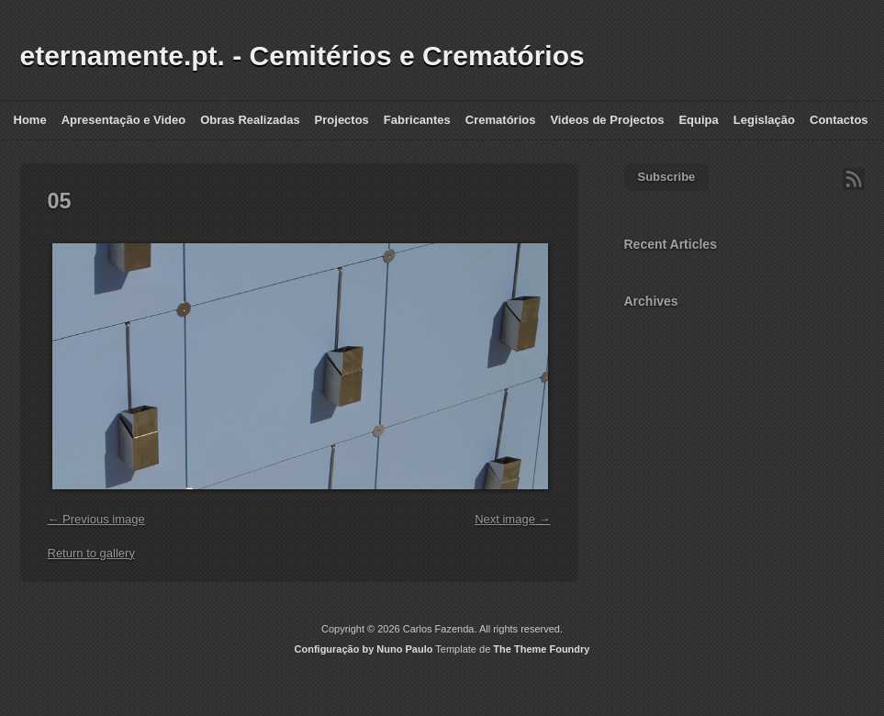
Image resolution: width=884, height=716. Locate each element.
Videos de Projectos (607, 120)
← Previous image (96, 519)
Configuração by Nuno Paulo (364, 648)
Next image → (512, 519)
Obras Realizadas (249, 120)
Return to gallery (91, 553)
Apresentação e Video (124, 120)
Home (30, 120)
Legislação (764, 120)
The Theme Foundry (541, 648)
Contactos (839, 120)
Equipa (698, 120)
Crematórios (500, 120)
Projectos (342, 120)
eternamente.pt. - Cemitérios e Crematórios (302, 55)
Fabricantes (417, 120)
